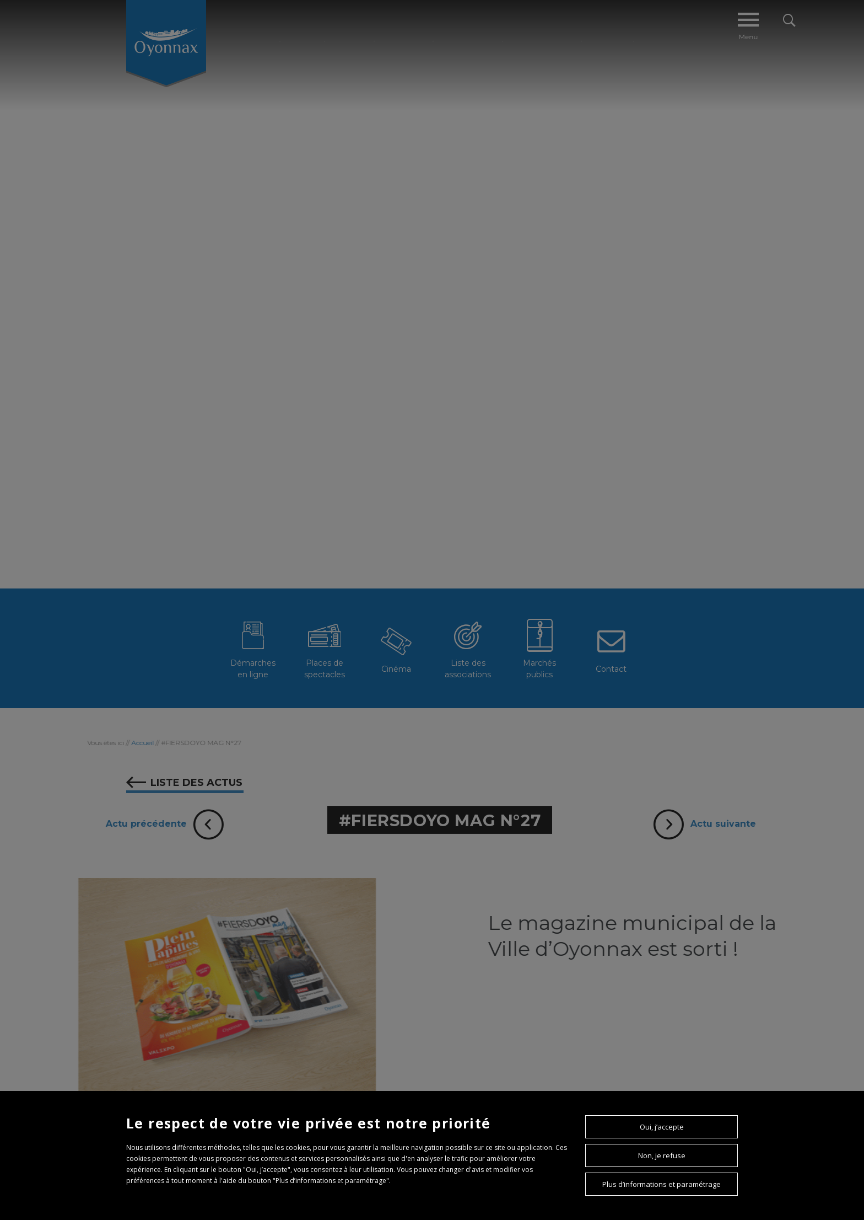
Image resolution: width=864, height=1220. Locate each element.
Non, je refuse (661, 1155)
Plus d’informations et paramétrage (661, 1184)
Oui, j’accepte (662, 1127)
